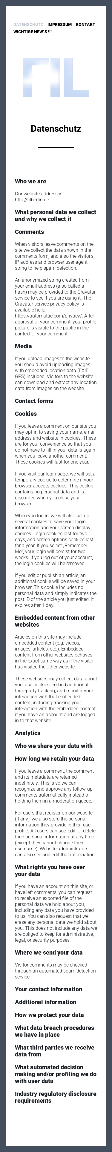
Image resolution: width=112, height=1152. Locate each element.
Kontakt (85, 24)
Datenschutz (28, 24)
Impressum (59, 24)
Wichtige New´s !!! (32, 31)
